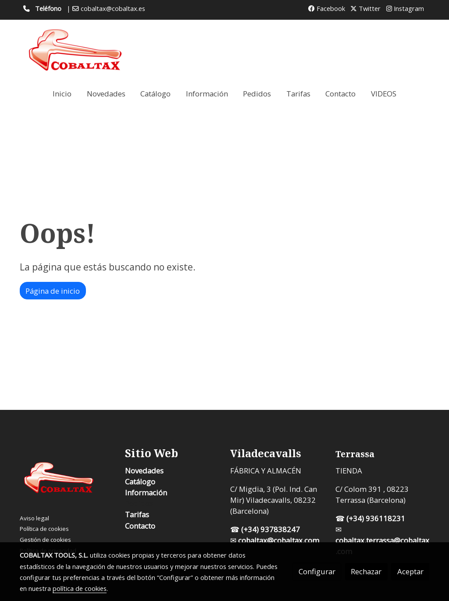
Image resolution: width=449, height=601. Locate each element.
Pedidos (139, 503)
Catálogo (140, 482)
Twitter (365, 8)
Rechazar (366, 571)
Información (146, 492)
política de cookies (80, 588)
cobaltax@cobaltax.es (113, 8)
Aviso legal (34, 518)
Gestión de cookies (45, 540)
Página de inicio (52, 291)
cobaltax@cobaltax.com (279, 540)
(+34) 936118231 (375, 518)
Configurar (317, 571)
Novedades (144, 471)
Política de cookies (44, 529)
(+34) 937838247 (270, 529)
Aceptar (410, 571)
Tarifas (137, 514)
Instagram (405, 8)
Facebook (326, 8)
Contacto (140, 526)
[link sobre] (67, 479)
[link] (75, 50)
